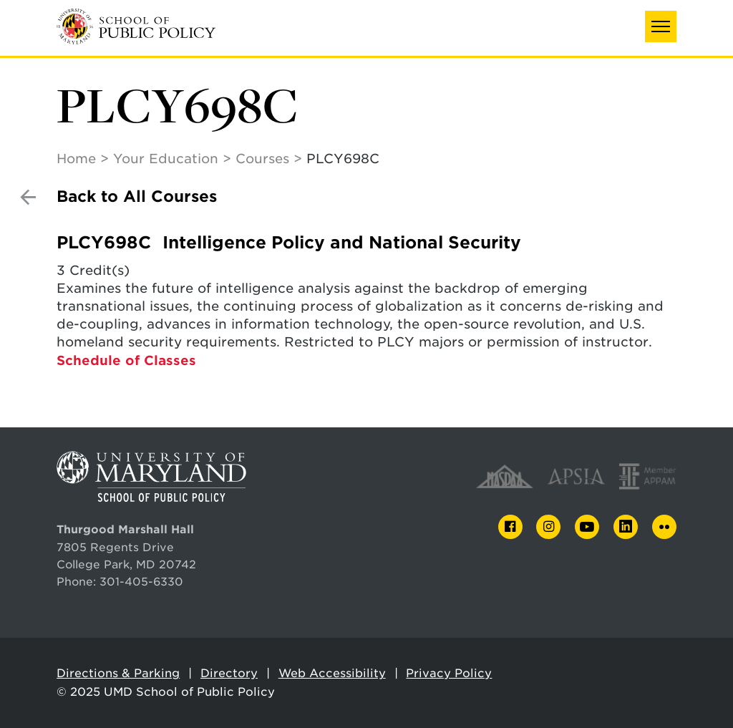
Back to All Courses (137, 196)
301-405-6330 (141, 581)
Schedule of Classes (126, 360)
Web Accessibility (332, 673)
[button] (660, 26)
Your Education (165, 158)
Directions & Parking (118, 673)
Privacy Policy (449, 673)
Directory (229, 673)
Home (76, 158)
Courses (262, 158)
